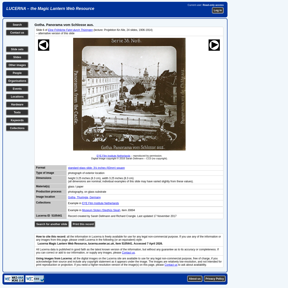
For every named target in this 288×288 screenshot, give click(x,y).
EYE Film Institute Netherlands (113, 155)
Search (17, 24)
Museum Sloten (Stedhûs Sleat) (101, 210)
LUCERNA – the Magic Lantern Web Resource (50, 8)
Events (17, 88)
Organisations (17, 80)
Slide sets (17, 49)
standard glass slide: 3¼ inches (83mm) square (96, 167)
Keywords (17, 120)
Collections (17, 128)
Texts (17, 112)
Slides (17, 57)
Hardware (17, 104)
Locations (17, 96)
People (17, 73)
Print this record (83, 224)
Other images (17, 65)
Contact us (17, 32)
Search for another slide (51, 224)
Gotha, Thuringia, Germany (84, 197)
